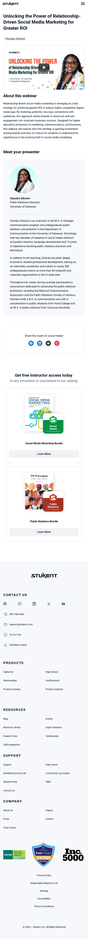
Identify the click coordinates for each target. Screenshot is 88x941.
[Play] (44, 67)
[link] (15, 634)
